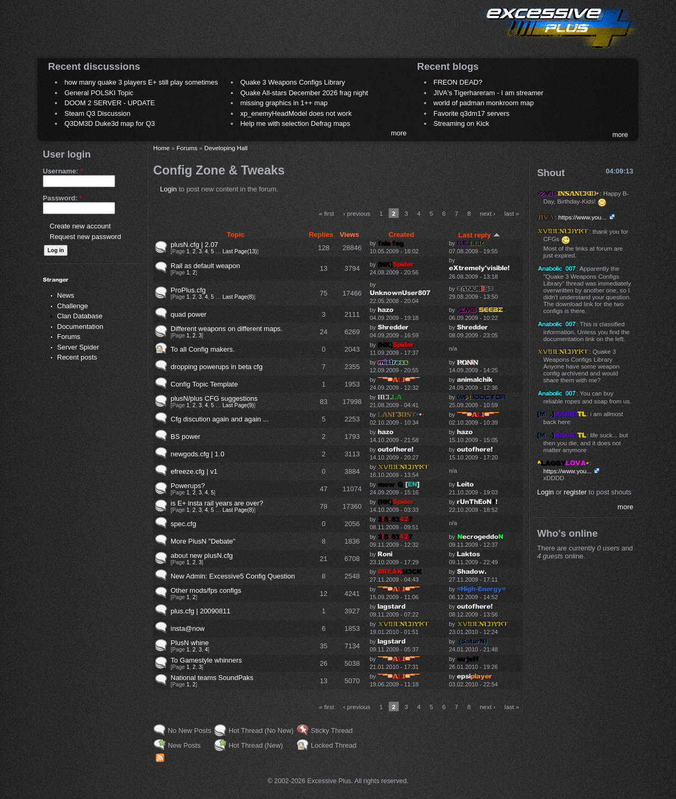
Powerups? (188, 486)
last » (511, 213)
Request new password (85, 237)
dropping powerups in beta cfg (216, 367)
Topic (236, 234)
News (65, 295)
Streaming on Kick (462, 123)
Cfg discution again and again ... (220, 419)
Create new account (80, 226)
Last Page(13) (239, 251)
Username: (63, 171)
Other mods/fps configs (206, 590)
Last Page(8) (238, 297)
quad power (188, 314)
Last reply (479, 235)
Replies (321, 234)
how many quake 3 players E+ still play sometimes (141, 82)
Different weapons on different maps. (227, 329)
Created (401, 234)
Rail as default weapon (205, 266)
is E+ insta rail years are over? (217, 503)
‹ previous (356, 213)
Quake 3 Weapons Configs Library (292, 82)
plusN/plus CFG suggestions (214, 398)
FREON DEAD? (458, 82)
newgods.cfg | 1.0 (197, 454)
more (399, 133)
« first (326, 213)
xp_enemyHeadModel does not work (296, 113)
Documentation (80, 326)
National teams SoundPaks (212, 678)
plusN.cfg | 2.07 (194, 245)
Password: (62, 198)
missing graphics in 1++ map (283, 103)
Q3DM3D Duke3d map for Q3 (109, 123)
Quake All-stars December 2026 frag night (304, 93)
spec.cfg (183, 524)
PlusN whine (190, 643)
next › (487, 213)
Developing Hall (226, 147)
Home (161, 147)
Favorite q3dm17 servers (472, 113)
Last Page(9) (238, 405)
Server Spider (78, 347)
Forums (68, 337)
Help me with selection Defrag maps (295, 123)
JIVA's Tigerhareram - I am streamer (488, 93)
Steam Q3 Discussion (97, 113)
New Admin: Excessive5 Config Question (233, 576)
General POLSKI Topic (99, 93)
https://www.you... (582, 217)
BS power (185, 436)
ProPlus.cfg (188, 290)
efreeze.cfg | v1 (194, 471)
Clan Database (79, 316)
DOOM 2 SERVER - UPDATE (109, 103)
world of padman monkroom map (484, 103)
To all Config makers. (202, 349)
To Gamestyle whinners (206, 660)
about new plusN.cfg (202, 555)
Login (168, 189)
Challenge (72, 306)
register (575, 492)
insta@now (188, 628)
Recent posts (77, 357)
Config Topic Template (204, 384)
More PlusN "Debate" (203, 541)
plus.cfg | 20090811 (200, 611)
